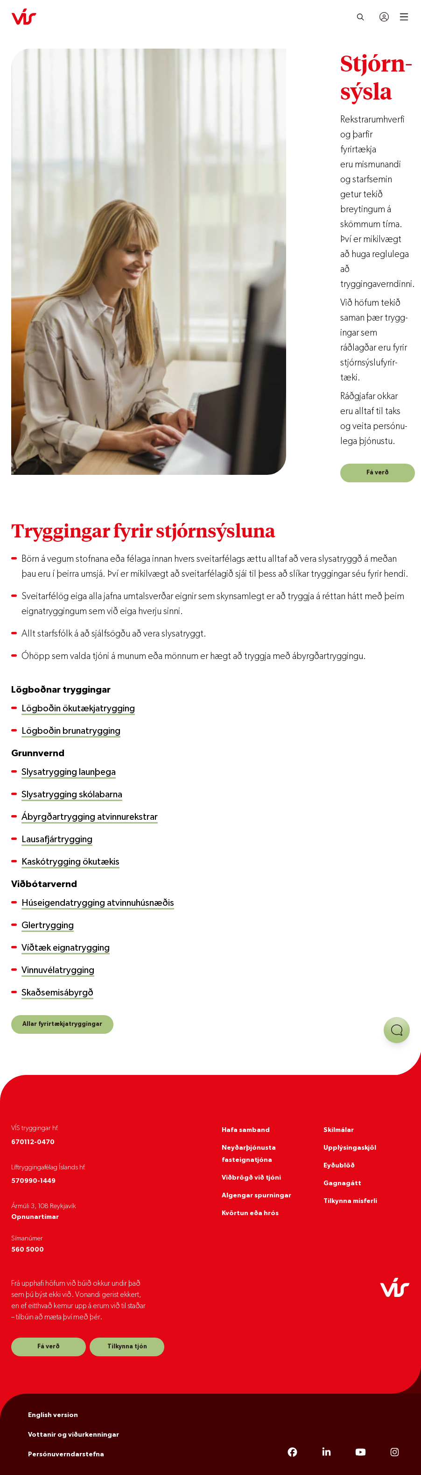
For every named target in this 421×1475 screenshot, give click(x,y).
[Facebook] (292, 1452)
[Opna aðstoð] (397, 1030)
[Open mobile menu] (404, 16)
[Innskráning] (384, 16)
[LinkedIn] (326, 1452)
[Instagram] (394, 1452)
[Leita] (361, 16)
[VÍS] (23, 16)
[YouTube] (360, 1452)
